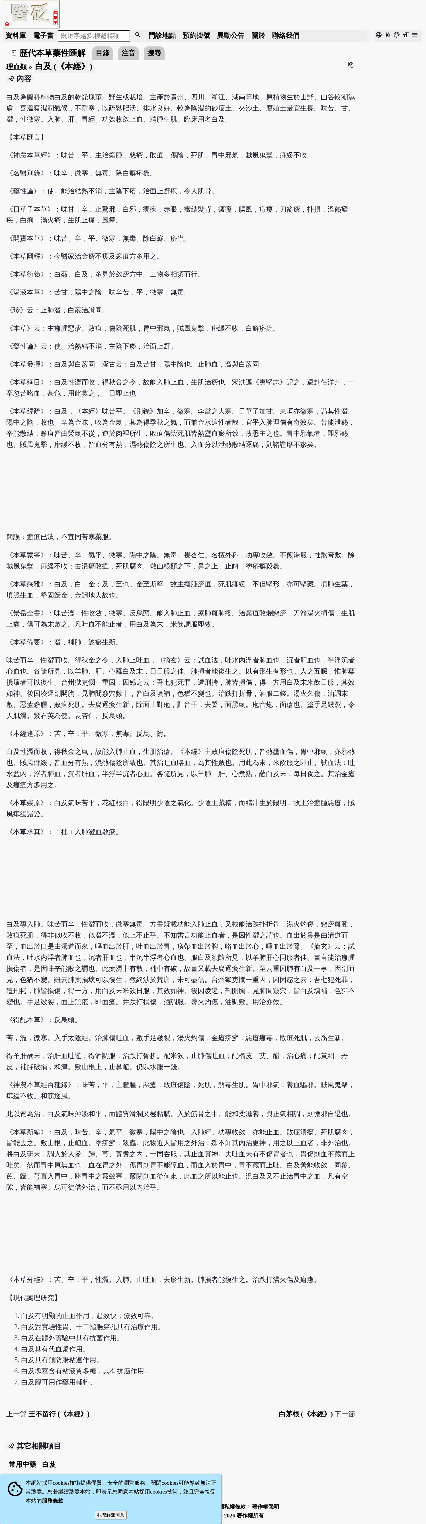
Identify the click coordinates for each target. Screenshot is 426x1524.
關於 (258, 35)
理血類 (16, 67)
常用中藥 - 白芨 (32, 1464)
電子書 (43, 35)
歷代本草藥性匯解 (52, 53)
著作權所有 (250, 1516)
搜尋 (154, 53)
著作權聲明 (265, 1507)
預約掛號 (196, 35)
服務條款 (53, 1501)
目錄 (102, 53)
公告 (230, 35)
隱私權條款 (232, 1507)
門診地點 (162, 35)
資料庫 (15, 35)
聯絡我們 (285, 35)
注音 (128, 53)
